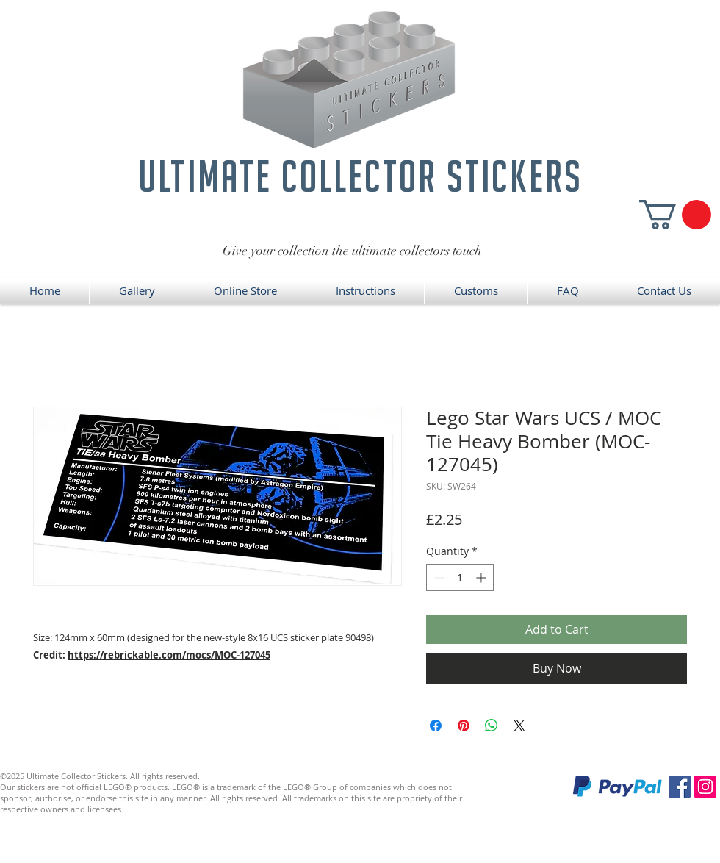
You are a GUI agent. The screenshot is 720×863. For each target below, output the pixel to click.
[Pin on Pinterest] (463, 725)
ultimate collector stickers (360, 176)
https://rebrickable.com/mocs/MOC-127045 (169, 655)
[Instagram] (705, 787)
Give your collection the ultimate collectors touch (352, 251)
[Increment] (482, 577)
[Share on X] (519, 725)
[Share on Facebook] (435, 725)
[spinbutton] (460, 577)
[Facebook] (680, 787)
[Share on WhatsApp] (491, 725)
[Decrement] (437, 577)
